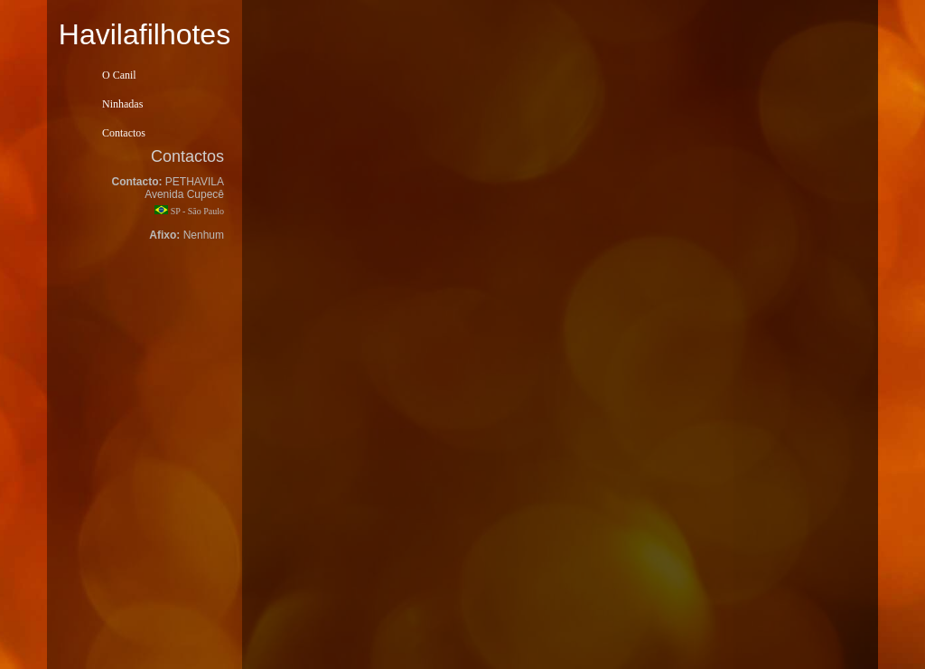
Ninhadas (122, 104)
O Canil (119, 75)
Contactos (123, 133)
